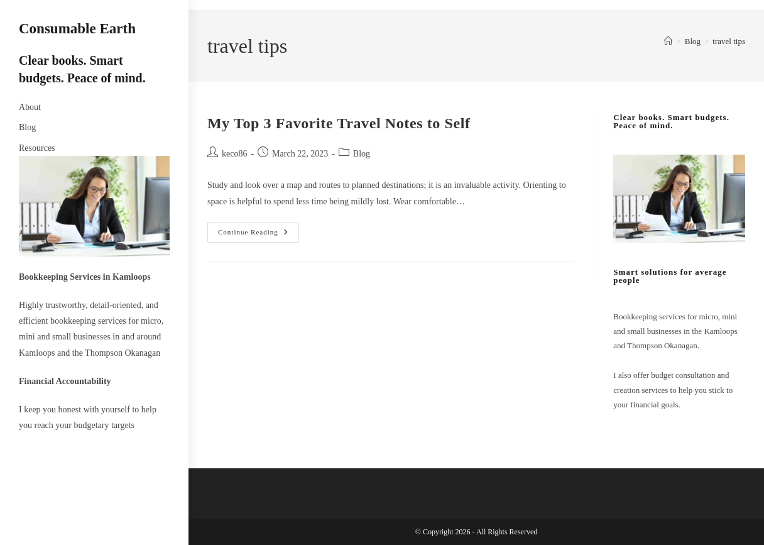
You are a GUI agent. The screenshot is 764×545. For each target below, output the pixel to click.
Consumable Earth (77, 28)
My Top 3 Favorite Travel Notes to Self (339, 123)
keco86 (234, 153)
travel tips (728, 41)
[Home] (668, 41)
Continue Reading (258, 235)
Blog (361, 153)
